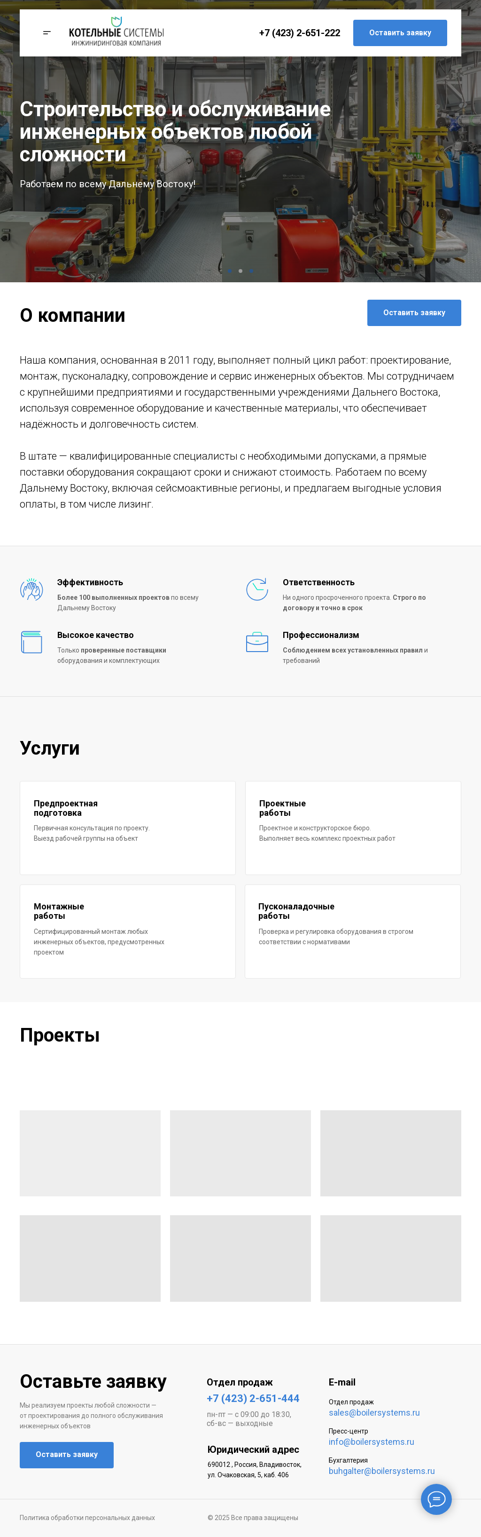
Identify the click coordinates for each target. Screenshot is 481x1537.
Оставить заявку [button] (400, 32)
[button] (44, 32)
